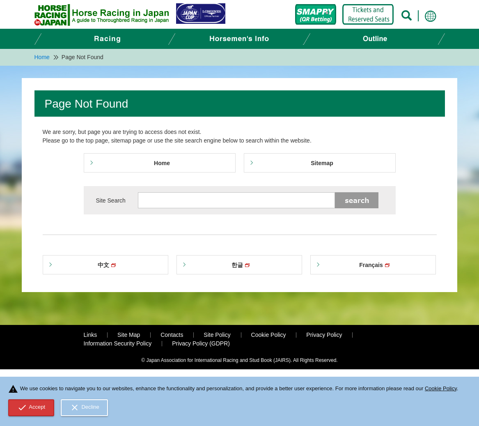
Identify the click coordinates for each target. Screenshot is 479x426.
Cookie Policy (268, 335)
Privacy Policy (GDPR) (201, 343)
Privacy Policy (324, 335)
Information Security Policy (118, 343)
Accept (31, 407)
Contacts (171, 335)
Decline (84, 407)
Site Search (111, 200)
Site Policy (217, 335)
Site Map (128, 335)
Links (90, 335)
